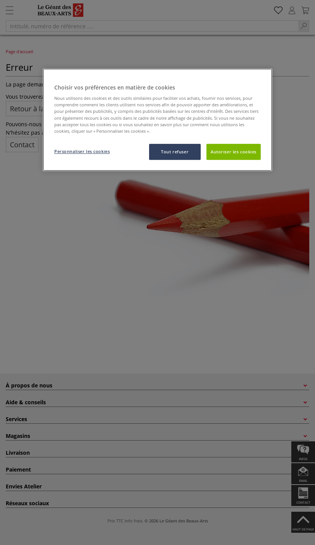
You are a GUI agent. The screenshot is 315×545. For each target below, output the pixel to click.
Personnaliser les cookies (82, 151)
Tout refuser (174, 152)
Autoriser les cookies (234, 152)
